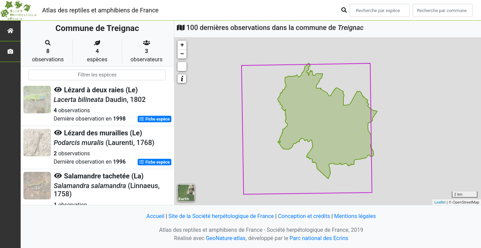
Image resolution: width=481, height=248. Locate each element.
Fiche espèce (154, 119)
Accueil (155, 216)
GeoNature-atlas (226, 238)
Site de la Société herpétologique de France (221, 216)
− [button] (182, 54)
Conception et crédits (304, 216)
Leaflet (440, 202)
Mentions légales (355, 216)
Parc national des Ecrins (318, 238)
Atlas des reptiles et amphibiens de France (100, 10)
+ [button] (182, 45)
